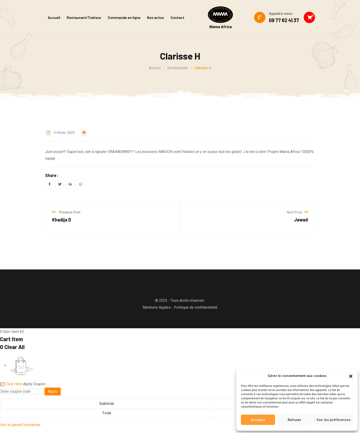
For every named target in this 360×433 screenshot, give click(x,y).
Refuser (294, 420)
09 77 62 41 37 (284, 20)
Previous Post (69, 212)
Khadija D (61, 219)
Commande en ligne (124, 17)
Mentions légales (157, 307)
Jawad (301, 219)
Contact (177, 17)
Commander (31, 425)
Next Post (294, 212)
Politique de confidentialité (195, 307)
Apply (52, 391)
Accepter (258, 420)
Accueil (54, 17)
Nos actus (155, 17)
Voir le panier (10, 425)
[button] (350, 375)
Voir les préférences (333, 420)
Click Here (14, 384)
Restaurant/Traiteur (84, 17)
